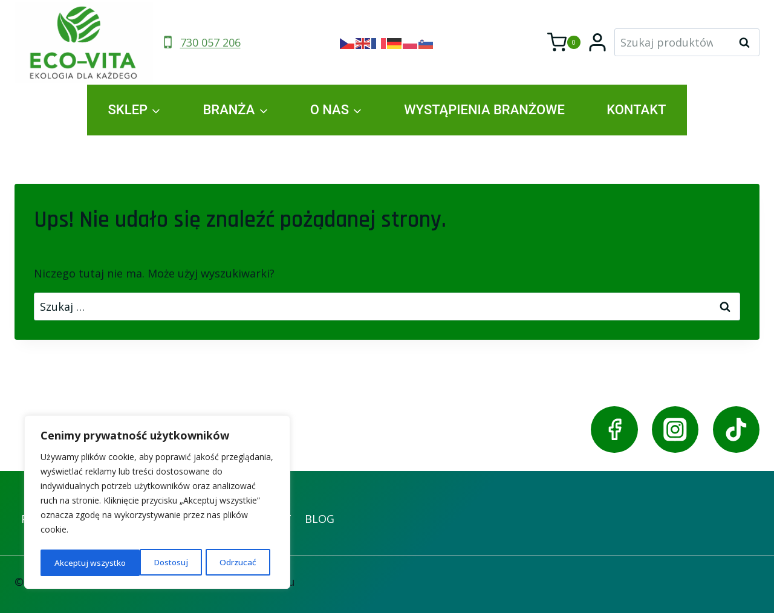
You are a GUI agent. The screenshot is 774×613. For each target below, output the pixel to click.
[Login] (597, 42)
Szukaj (748, 42)
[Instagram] (675, 429)
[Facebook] (614, 429)
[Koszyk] (563, 42)
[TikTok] (736, 429)
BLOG (319, 518)
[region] (157, 503)
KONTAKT (636, 109)
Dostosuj (71, 562)
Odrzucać (138, 562)
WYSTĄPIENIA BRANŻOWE (484, 109)
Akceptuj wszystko (224, 562)
